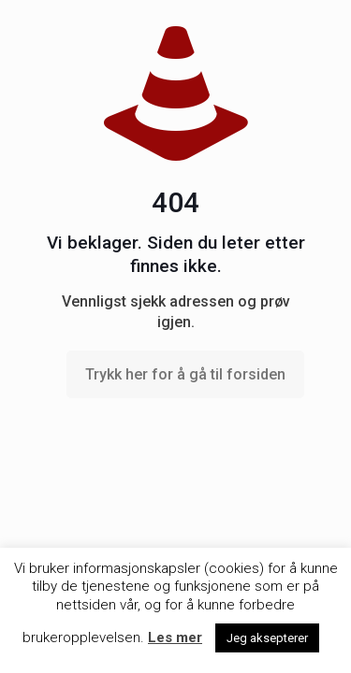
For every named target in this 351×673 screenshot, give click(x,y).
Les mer (175, 637)
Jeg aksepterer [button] (267, 638)
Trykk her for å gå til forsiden (185, 374)
